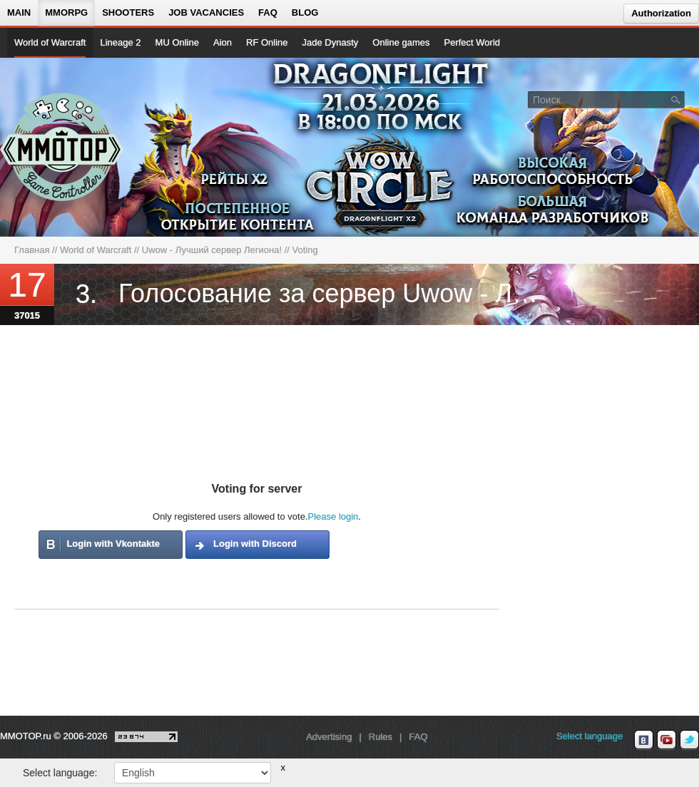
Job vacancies (206, 12)
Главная (31, 250)
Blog (305, 12)
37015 (27, 315)
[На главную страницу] (62, 147)
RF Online (267, 42)
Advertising (329, 736)
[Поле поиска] (676, 99)
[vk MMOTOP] (643, 740)
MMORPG (66, 12)
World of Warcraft (50, 42)
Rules (380, 736)
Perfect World (472, 42)
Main (19, 12)
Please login (333, 516)
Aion (222, 42)
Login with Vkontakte (113, 543)
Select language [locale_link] (589, 736)
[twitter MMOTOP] (689, 740)
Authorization (661, 13)
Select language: (60, 772)
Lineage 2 (120, 42)
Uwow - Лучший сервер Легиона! (212, 250)
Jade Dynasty (330, 42)
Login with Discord (255, 543)
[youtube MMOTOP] (666, 740)
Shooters (128, 12)
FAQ (267, 12)
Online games (400, 42)
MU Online (177, 42)
